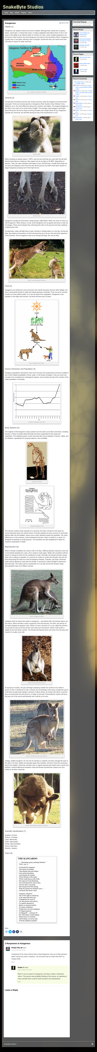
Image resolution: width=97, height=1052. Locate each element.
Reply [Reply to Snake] (19, 981)
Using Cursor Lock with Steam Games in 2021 (83, 87)
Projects (23, 12)
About (30, 12)
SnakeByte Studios (10, 1044)
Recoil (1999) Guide (84, 63)
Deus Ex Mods (83, 69)
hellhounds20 (78, 103)
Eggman (77, 91)
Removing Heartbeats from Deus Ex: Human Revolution (85, 40)
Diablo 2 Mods (81, 83)
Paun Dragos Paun (79, 82)
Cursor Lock (78, 105)
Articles (17, 12)
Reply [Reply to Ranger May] (12, 962)
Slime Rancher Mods (84, 57)
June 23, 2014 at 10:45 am (18, 950)
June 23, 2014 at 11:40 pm (25, 970)
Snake (77, 85)
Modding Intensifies (84, 45)
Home (6, 12)
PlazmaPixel (78, 107)
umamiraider (78, 117)
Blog (11, 12)
